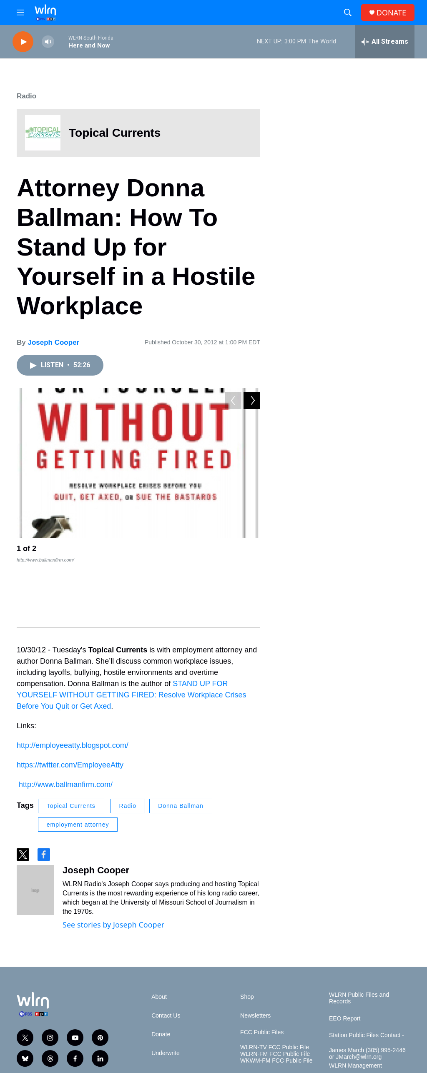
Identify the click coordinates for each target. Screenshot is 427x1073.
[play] (23, 42)
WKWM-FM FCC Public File (276, 1001)
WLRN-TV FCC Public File (274, 988)
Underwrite (165, 993)
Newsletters (255, 956)
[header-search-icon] (348, 12)
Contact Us (165, 956)
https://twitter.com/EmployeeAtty (70, 705)
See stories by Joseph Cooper (113, 865)
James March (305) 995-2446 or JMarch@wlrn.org (367, 994)
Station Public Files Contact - (366, 976)
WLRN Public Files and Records (359, 938)
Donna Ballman (180, 746)
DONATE (391, 12)
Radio (26, 96)
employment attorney (78, 765)
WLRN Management (355, 1006)
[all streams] (384, 41)
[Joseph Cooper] (35, 830)
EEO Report (344, 959)
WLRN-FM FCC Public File (275, 994)
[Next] (252, 550)
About (159, 937)
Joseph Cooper (53, 342)
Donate (160, 975)
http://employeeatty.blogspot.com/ (72, 686)
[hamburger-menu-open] (20, 12)
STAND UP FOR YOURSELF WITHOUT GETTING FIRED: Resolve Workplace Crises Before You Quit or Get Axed (131, 635)
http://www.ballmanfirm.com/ (66, 725)
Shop (247, 937)
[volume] (48, 42)
